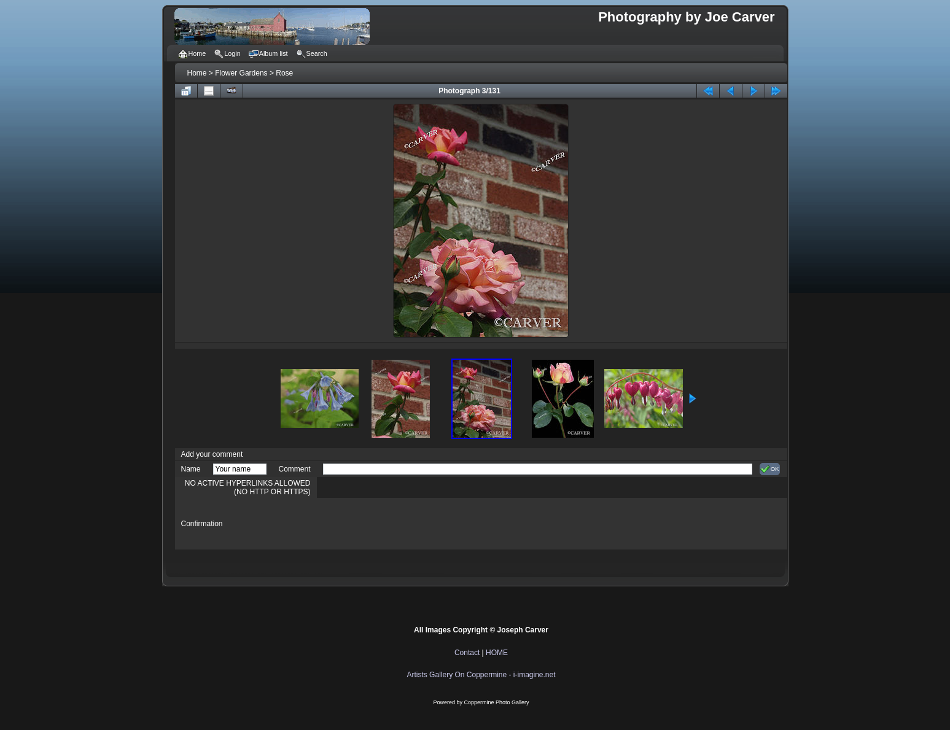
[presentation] (416, 524)
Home (197, 73)
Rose (284, 73)
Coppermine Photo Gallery (496, 702)
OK (769, 469)
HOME (497, 652)
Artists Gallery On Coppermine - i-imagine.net (481, 674)
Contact (467, 652)
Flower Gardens (241, 73)
